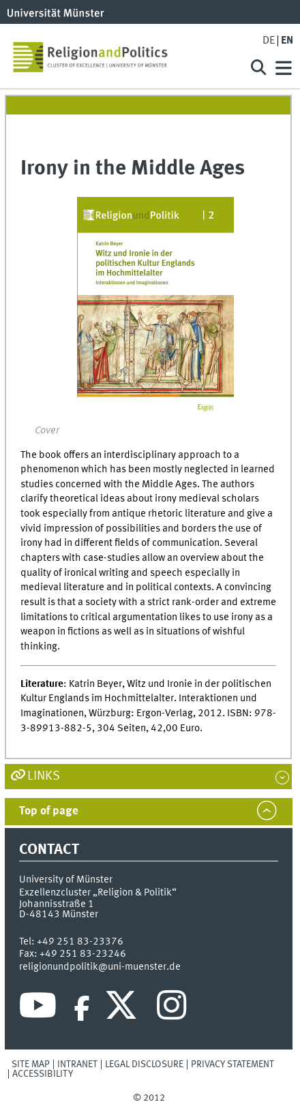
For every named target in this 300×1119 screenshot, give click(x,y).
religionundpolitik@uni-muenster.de (100, 967)
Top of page (48, 811)
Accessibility (42, 1074)
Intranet (77, 1064)
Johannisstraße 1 (56, 904)
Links (43, 776)
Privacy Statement (232, 1064)
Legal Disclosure (144, 1064)
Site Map (31, 1064)
